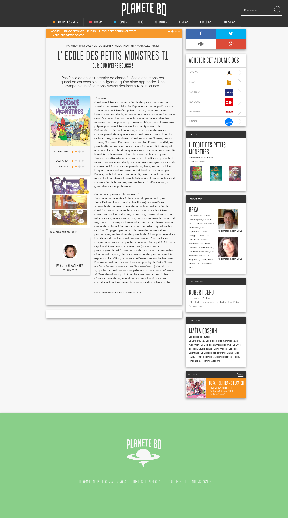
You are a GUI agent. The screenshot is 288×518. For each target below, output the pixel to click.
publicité (154, 482)
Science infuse (196, 243)
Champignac (195, 219)
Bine (230, 352)
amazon (211, 73)
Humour (155, 45)
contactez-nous (115, 482)
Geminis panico (196, 306)
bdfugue (211, 102)
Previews (183, 22)
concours (206, 22)
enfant (125, 45)
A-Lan (201, 235)
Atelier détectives (223, 356)
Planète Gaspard (211, 360)
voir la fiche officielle (104, 292)
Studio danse (205, 247)
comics (120, 22)
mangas (96, 22)
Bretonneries (220, 348)
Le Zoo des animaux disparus (216, 344)
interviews (229, 22)
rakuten (211, 112)
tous (140, 22)
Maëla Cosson (203, 331)
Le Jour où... (195, 340)
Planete (144, 9)
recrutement (174, 482)
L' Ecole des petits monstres (203, 302)
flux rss (137, 482)
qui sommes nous (88, 482)
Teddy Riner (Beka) (229, 302)
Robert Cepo (201, 293)
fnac (211, 83)
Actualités (161, 22)
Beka (193, 210)
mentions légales (199, 482)
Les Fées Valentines (199, 251)
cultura (211, 92)
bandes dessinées (65, 22)
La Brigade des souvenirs (214, 352)
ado (133, 45)
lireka (211, 122)
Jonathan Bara (72, 266)
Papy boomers (204, 356)
